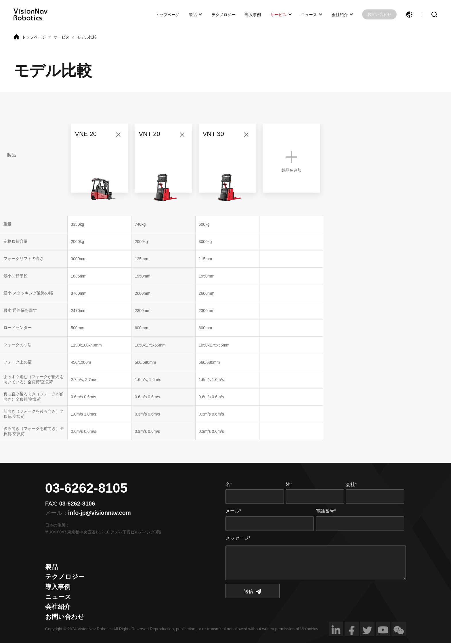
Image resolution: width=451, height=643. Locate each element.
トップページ (167, 14)
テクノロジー (223, 14)
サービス (278, 14)
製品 (193, 14)
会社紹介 (340, 14)
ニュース (309, 14)
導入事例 (253, 14)
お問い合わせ (379, 14)
